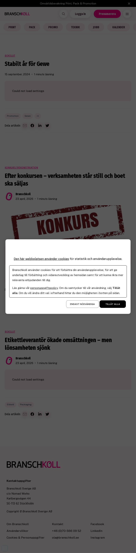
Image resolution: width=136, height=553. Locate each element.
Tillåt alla (112, 304)
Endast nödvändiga (82, 304)
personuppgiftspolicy (44, 288)
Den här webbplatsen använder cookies (41, 258)
